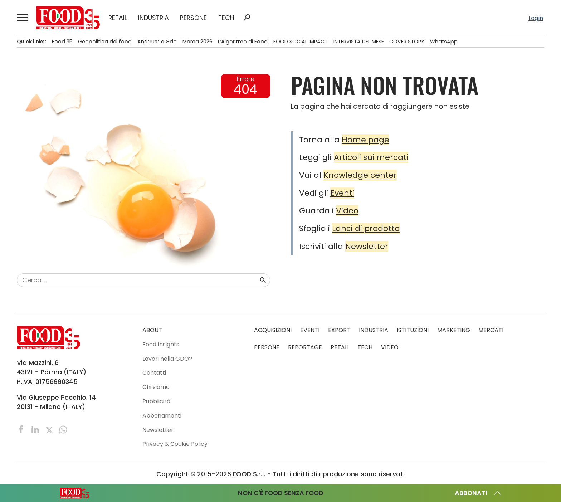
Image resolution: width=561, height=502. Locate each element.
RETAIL (117, 18)
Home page (365, 139)
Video (347, 210)
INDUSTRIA (153, 18)
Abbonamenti (161, 415)
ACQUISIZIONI (273, 330)
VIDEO (390, 347)
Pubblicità (156, 401)
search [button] (247, 17)
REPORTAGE (305, 347)
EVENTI (309, 330)
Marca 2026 (197, 41)
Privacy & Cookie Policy (175, 444)
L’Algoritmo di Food (243, 41)
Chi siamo (156, 387)
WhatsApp (444, 41)
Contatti (154, 373)
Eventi (342, 193)
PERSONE (193, 18)
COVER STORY (406, 41)
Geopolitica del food (105, 41)
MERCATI (490, 330)
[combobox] (138, 280)
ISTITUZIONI (413, 330)
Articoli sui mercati (371, 157)
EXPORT (339, 330)
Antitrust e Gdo (157, 41)
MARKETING (453, 330)
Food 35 (62, 41)
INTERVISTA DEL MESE (358, 41)
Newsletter (366, 246)
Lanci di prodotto (366, 228)
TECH (226, 18)
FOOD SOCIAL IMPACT (300, 41)
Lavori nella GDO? (167, 359)
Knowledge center (360, 175)
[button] (22, 17)
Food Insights (160, 344)
